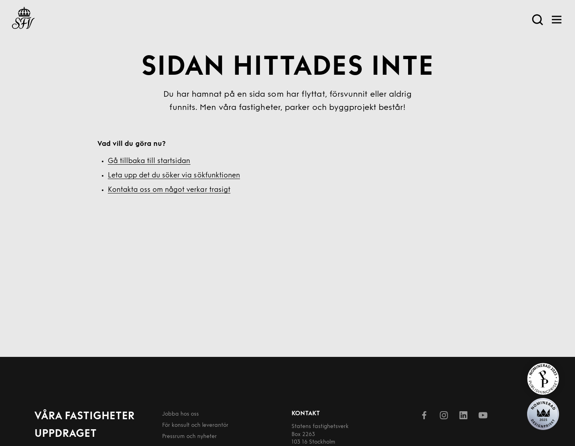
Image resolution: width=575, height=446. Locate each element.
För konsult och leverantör (195, 425)
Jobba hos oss (180, 414)
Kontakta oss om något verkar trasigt (169, 190)
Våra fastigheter (84, 416)
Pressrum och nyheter (189, 436)
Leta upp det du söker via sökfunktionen (174, 175)
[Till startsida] (23, 19)
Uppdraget (65, 434)
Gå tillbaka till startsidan (149, 161)
